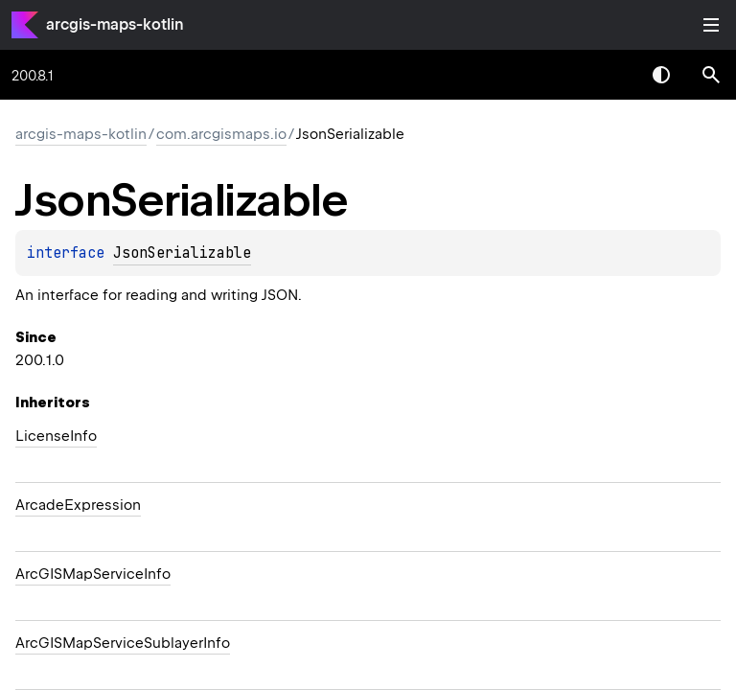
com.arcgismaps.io (221, 134)
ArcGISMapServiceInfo (93, 574)
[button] (711, 75)
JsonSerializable (182, 253)
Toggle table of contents (711, 25)
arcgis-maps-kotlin (115, 24)
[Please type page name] (711, 75)
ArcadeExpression (78, 505)
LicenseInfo (56, 436)
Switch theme (661, 75)
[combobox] (611, 75)
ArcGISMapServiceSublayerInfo (122, 643)
